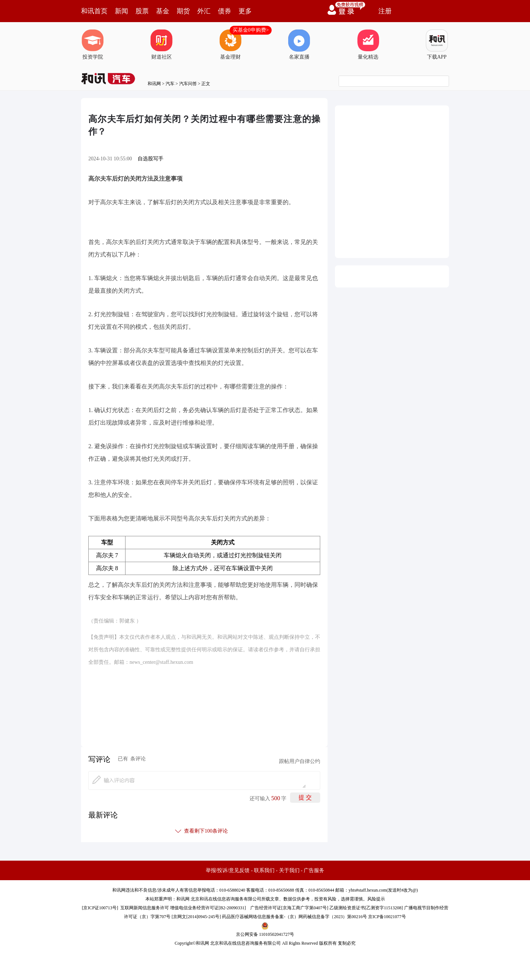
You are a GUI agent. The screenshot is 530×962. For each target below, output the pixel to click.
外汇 (204, 11)
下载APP (437, 44)
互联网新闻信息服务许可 (144, 907)
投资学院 (93, 44)
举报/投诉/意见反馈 (228, 870)
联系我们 (264, 870)
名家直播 (299, 44)
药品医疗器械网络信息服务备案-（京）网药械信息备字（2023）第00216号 (294, 916)
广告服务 (314, 870)
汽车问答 (188, 83)
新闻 (121, 11)
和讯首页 (94, 11)
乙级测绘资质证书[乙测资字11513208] (366, 907)
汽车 (170, 83)
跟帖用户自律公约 (299, 761)
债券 (224, 11)
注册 (385, 11)
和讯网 (154, 83)
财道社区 (162, 44)
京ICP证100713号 (100, 907)
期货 (183, 11)
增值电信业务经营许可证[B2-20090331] (208, 907)
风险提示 (376, 899)
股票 (142, 11)
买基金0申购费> (251, 30)
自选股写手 (150, 158)
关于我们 (289, 870)
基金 (162, 11)
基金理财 (230, 44)
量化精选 (368, 44)
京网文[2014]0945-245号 (196, 916)
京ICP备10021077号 (387, 916)
